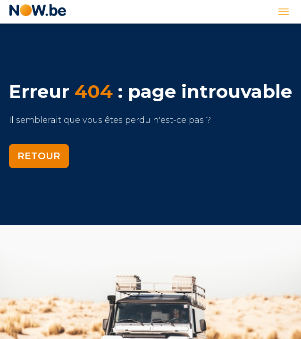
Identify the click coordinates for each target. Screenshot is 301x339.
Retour (38, 155)
